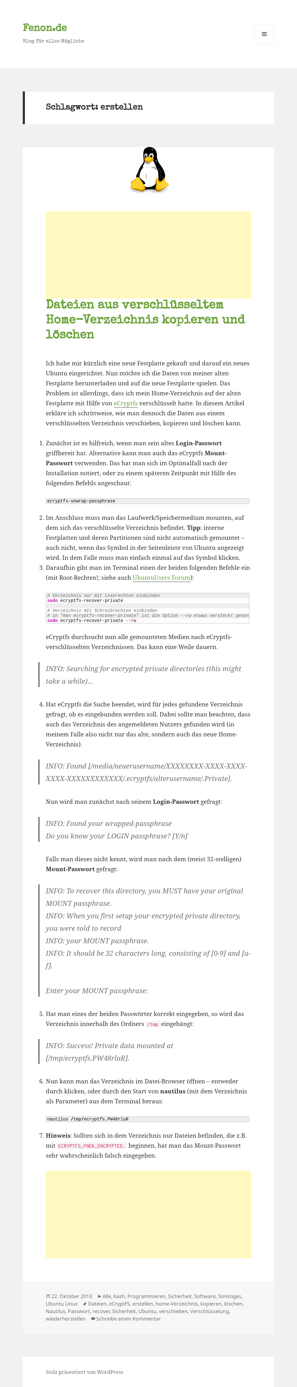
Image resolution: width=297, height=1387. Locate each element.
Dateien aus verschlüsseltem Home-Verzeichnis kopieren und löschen (145, 321)
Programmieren (146, 1296)
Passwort (79, 1311)
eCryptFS (119, 1303)
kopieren (211, 1303)
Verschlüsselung (209, 1311)
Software (205, 1296)
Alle (107, 1296)
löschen (233, 1303)
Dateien (97, 1303)
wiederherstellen (66, 1318)
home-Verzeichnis (177, 1303)
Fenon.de (45, 29)
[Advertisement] (148, 255)
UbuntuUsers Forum (161, 578)
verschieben (173, 1311)
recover (101, 1311)
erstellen (142, 1303)
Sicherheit (180, 1296)
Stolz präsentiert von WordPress (84, 1372)
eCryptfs (126, 403)
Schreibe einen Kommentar (128, 1318)
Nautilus (55, 1311)
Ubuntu (147, 1311)
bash (119, 1296)
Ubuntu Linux (62, 1303)
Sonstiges (229, 1296)
